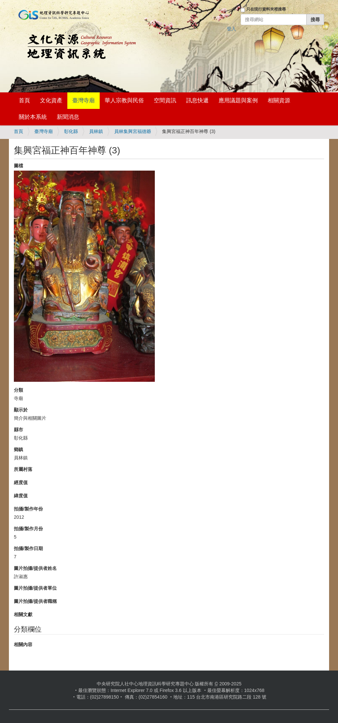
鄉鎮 (18, 449)
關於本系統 (33, 117)
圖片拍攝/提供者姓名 (35, 568)
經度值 (21, 482)
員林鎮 (96, 131)
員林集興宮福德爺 (132, 131)
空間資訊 (165, 100)
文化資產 (51, 100)
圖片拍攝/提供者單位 (35, 588)
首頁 (24, 100)
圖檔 (18, 165)
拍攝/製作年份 (28, 508)
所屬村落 (23, 469)
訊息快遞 (197, 100)
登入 (231, 28)
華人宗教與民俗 (124, 100)
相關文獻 (23, 614)
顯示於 (21, 409)
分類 (18, 390)
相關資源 (279, 100)
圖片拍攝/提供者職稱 (35, 601)
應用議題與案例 (238, 100)
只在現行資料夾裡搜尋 (266, 9)
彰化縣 (71, 131)
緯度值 (21, 495)
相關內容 (23, 644)
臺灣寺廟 (83, 100)
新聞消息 (68, 117)
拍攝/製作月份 (28, 528)
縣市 (18, 429)
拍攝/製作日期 (28, 548)
